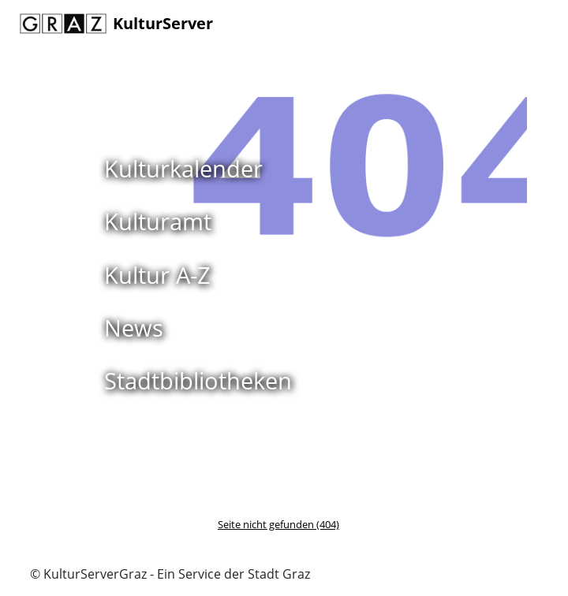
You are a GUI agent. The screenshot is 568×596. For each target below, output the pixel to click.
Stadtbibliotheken (198, 380)
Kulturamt (157, 221)
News (133, 327)
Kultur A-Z (157, 274)
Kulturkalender (183, 168)
